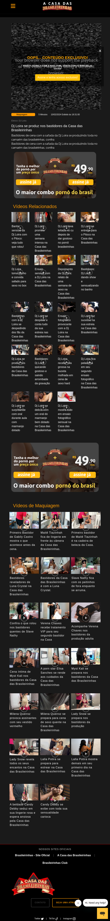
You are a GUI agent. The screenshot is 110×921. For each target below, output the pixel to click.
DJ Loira (22, 121)
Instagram (69, 918)
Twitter (39, 918)
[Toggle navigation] (13, 6)
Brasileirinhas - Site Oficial (32, 855)
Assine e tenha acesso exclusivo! (57, 77)
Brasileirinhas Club (55, 862)
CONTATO (40, 902)
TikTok (54, 918)
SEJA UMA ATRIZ (65, 902)
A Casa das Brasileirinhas (74, 855)
